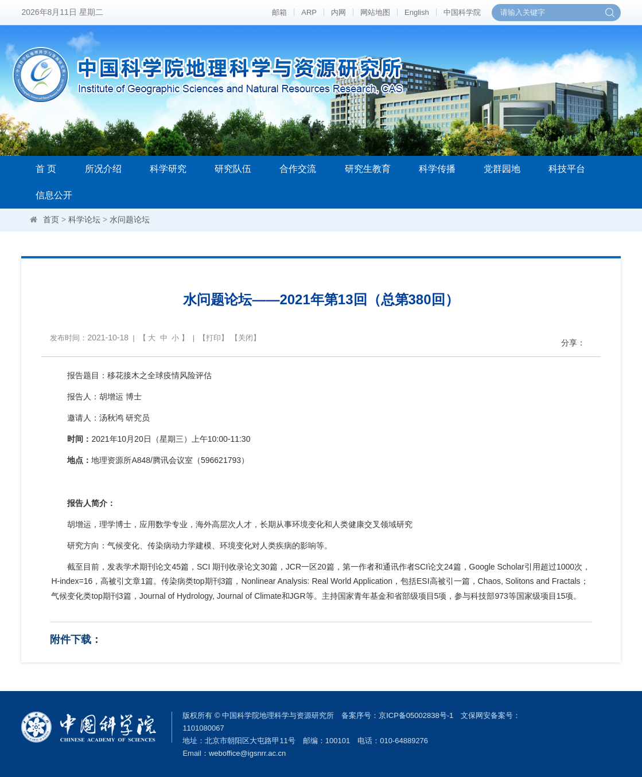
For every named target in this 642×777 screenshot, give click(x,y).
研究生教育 (368, 169)
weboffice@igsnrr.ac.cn (247, 753)
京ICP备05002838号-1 (416, 715)
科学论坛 (84, 219)
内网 (338, 12)
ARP (309, 12)
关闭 (245, 337)
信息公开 (54, 195)
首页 (51, 219)
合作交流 (297, 169)
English (416, 12)
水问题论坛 (130, 219)
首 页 (46, 169)
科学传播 (437, 169)
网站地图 (375, 12)
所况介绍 (103, 169)
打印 (213, 337)
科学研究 (168, 169)
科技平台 (566, 169)
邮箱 (279, 12)
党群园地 (502, 169)
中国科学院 (462, 12)
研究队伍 (233, 169)
